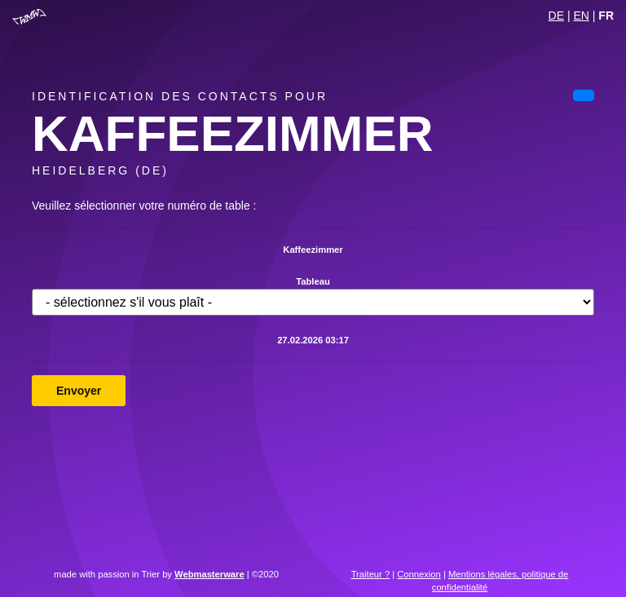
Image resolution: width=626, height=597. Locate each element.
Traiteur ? (370, 574)
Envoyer (78, 390)
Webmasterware (209, 574)
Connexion (419, 574)
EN (581, 15)
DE (556, 15)
